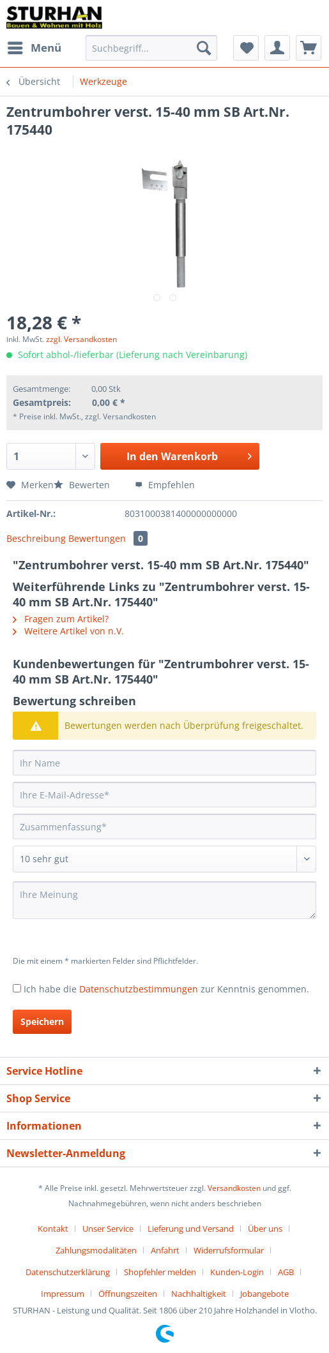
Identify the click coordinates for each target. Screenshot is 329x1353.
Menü (34, 46)
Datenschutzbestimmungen (138, 989)
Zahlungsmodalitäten (96, 1250)
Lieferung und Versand (191, 1228)
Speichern (42, 1021)
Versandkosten (234, 1188)
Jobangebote (264, 1293)
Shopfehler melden (160, 1272)
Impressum (62, 1293)
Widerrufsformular (229, 1250)
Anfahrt (165, 1250)
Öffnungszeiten (127, 1293)
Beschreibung (36, 538)
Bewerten (83, 485)
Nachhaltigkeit (198, 1293)
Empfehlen (165, 485)
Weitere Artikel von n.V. (68, 631)
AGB (286, 1272)
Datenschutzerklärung (68, 1272)
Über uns (265, 1228)
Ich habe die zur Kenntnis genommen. (166, 989)
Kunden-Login (237, 1272)
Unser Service (108, 1228)
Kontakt (53, 1228)
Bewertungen (108, 538)
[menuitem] (34, 48)
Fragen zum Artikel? (61, 619)
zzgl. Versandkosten (81, 339)
